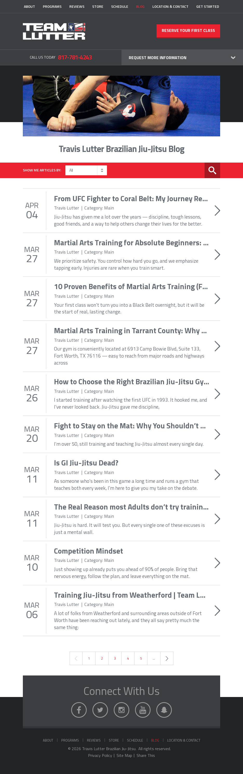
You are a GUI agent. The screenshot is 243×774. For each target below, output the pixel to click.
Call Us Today (61, 57)
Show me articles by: (42, 170)
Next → (166, 658)
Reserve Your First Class (188, 30)
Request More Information (157, 57)
